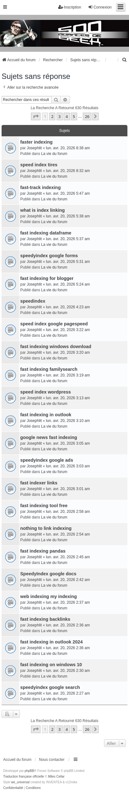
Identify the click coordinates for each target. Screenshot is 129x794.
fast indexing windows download (55, 346)
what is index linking (42, 210)
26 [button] (87, 116)
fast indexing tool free (44, 505)
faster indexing (36, 142)
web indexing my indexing (48, 596)
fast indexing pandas (42, 551)
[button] (35, 116)
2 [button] (52, 116)
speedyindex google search (50, 687)
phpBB (29, 771)
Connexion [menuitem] (100, 7)
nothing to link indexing (45, 528)
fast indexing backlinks (45, 619)
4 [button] (66, 116)
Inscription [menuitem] (69, 7)
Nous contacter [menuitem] (51, 759)
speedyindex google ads (46, 460)
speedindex (32, 301)
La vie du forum (54, 153)
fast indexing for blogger (47, 278)
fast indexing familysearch (48, 369)
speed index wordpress (45, 391)
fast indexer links (39, 482)
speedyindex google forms (49, 255)
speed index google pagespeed (54, 323)
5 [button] (74, 116)
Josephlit (34, 148)
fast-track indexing (40, 187)
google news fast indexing (48, 437)
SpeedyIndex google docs (48, 573)
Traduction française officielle (23, 776)
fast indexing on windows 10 (51, 664)
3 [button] (59, 116)
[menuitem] (124, 60)
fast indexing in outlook (45, 414)
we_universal (20, 782)
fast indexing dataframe (45, 232)
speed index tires (39, 164)
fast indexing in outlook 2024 (51, 641)
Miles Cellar (56, 776)
